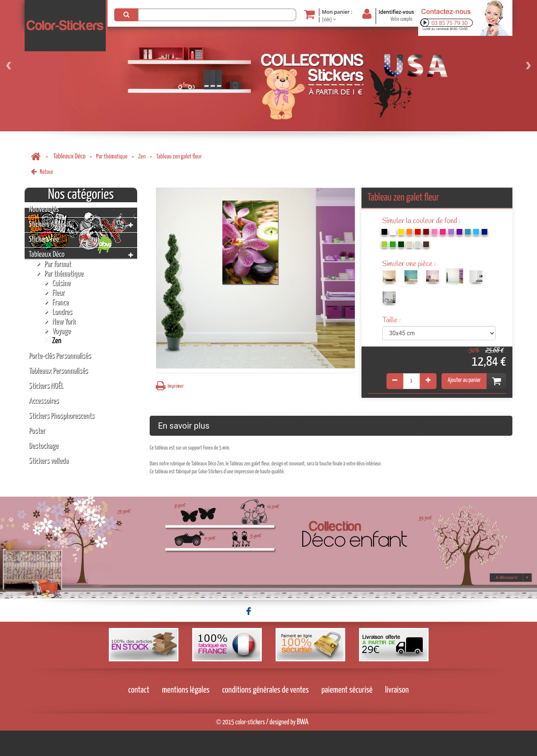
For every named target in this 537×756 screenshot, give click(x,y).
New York (60, 321)
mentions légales (186, 715)
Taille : (392, 320)
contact (139, 715)
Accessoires (44, 401)
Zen (142, 156)
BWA (303, 747)
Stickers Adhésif (49, 225)
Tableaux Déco (69, 156)
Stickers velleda (48, 461)
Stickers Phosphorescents (61, 416)
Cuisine (57, 283)
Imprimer (170, 386)
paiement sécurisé (347, 715)
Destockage (43, 446)
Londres (58, 311)
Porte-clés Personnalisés (60, 356)
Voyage (57, 331)
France (57, 302)
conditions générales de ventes (265, 715)
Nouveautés (44, 209)
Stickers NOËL (46, 386)
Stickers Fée (44, 240)
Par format (54, 263)
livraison (397, 715)
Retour (42, 172)
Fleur (55, 292)
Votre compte (401, 19)
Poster (37, 431)
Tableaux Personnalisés (58, 371)
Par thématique (112, 156)
